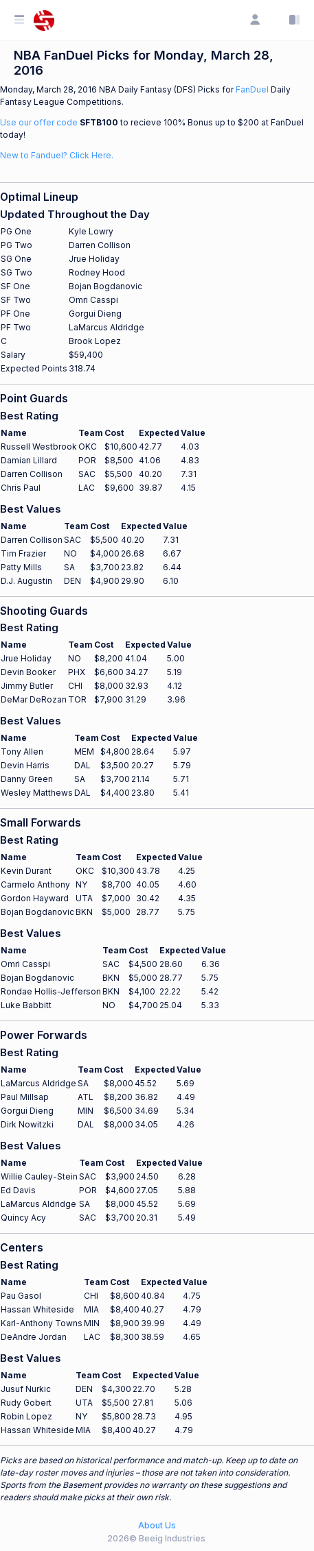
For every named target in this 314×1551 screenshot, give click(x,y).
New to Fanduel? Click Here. (56, 155)
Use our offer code (39, 122)
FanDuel (252, 89)
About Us (157, 1525)
